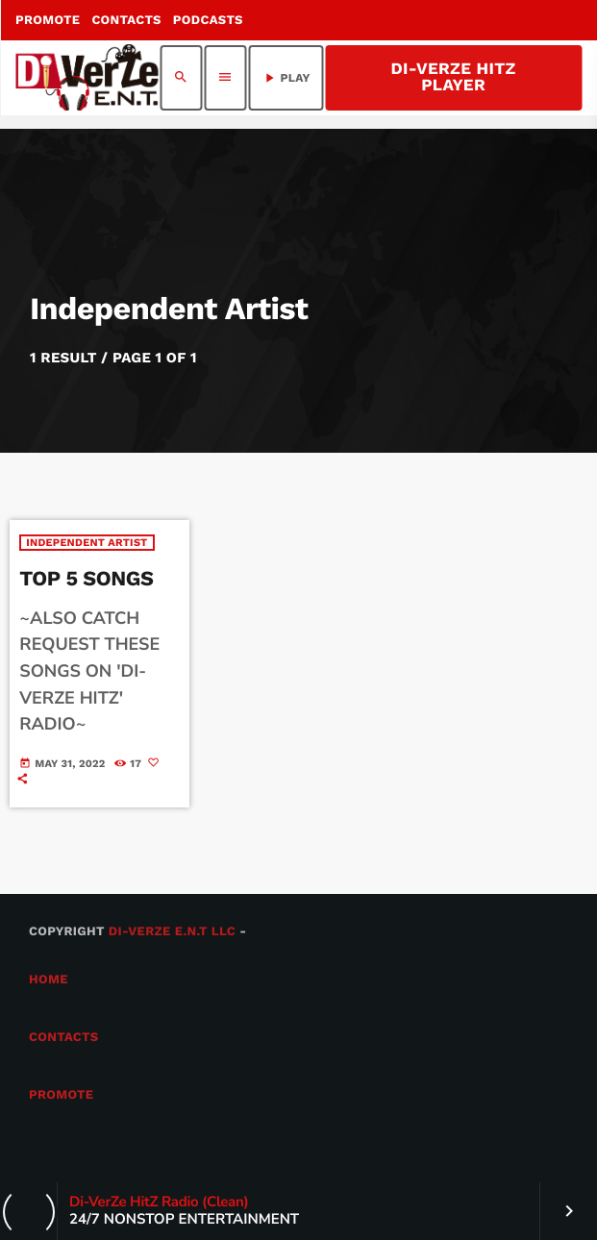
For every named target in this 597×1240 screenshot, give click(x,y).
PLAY (286, 78)
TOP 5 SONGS (86, 579)
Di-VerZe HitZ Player (452, 77)
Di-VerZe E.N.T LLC (172, 932)
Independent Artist (86, 542)
